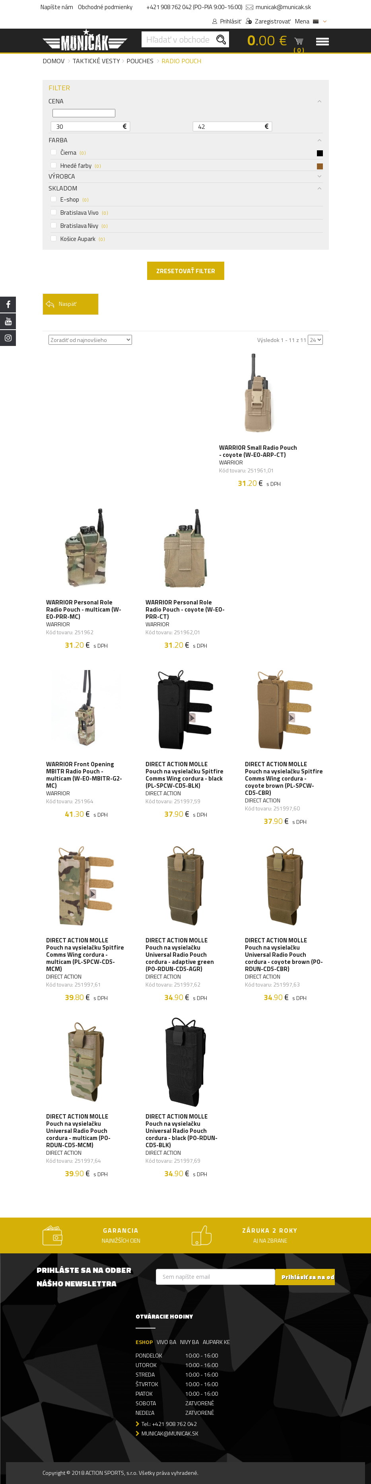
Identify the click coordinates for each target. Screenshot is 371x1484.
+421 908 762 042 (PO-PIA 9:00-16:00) (194, 7)
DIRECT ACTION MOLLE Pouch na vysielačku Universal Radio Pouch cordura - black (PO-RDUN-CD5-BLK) (182, 1131)
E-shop (69, 199)
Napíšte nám (57, 7)
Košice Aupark (78, 239)
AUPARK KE (216, 1342)
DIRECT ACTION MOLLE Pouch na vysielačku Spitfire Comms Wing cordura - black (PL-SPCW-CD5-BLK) (185, 775)
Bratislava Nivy (79, 225)
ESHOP (144, 1342)
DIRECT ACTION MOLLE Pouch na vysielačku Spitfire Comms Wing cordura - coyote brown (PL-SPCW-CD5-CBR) (284, 778)
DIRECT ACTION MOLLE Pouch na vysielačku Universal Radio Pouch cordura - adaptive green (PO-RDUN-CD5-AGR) (180, 955)
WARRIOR (231, 462)
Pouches (139, 61)
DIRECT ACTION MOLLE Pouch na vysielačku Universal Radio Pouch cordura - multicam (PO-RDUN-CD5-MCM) (79, 1131)
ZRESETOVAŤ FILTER (185, 271)
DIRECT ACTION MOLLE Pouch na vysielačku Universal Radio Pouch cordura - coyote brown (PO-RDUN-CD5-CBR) (284, 955)
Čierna (187, 152)
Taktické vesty (96, 61)
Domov (53, 61)
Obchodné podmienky (105, 7)
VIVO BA (166, 1342)
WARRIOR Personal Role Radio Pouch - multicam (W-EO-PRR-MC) (84, 609)
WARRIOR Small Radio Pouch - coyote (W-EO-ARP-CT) (258, 451)
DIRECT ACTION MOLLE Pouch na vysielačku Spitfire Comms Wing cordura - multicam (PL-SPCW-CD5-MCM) (85, 955)
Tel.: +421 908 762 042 (169, 1424)
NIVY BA (189, 1342)
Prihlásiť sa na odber (313, 1277)
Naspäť (61, 304)
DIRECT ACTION (163, 793)
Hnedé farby (187, 165)
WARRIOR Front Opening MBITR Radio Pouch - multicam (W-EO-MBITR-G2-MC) (84, 775)
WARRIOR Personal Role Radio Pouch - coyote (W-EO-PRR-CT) (185, 609)
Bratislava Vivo (79, 212)
